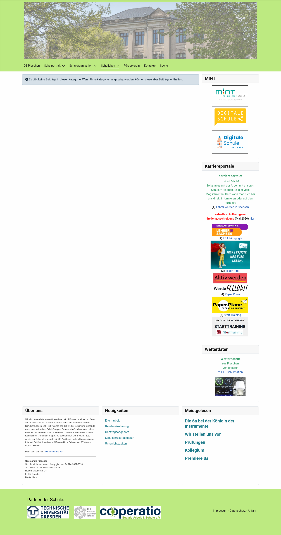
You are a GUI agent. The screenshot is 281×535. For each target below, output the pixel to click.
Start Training (232, 315)
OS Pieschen (32, 65)
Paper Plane (232, 294)
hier (251, 218)
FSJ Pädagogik (232, 238)
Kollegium (194, 450)
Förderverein (132, 65)
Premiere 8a (196, 458)
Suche (164, 65)
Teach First (232, 271)
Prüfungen (195, 442)
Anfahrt (252, 510)
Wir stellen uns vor (54, 451)
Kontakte (150, 65)
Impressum (220, 510)
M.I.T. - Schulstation (230, 372)
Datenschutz (238, 510)
